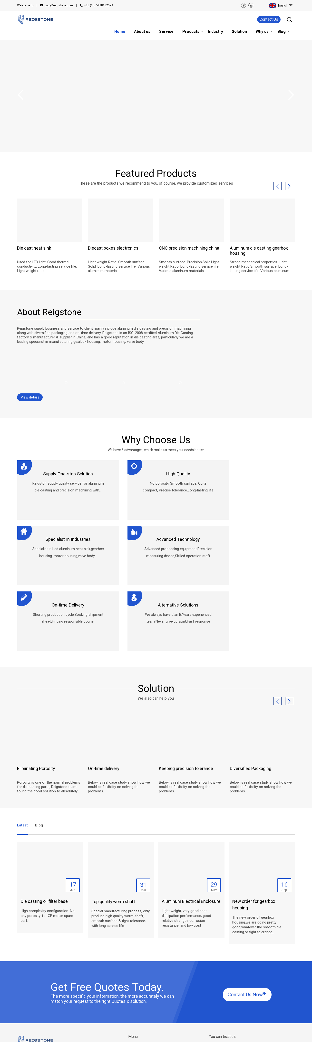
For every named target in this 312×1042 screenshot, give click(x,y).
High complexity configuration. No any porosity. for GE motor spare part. (48, 848)
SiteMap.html (85, 1035)
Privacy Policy (155, 1035)
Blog (163, 993)
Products (135, 999)
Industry (134, 1004)
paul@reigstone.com (59, 5)
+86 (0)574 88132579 (98, 5)
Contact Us (269, 19)
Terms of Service (129, 1035)
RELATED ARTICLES (59, 1035)
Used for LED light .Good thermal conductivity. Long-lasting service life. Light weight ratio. (47, 266)
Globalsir (288, 1035)
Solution (166, 981)
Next (291, 95)
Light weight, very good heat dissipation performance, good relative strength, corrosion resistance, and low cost (186, 850)
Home (132, 981)
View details (30, 395)
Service (134, 993)
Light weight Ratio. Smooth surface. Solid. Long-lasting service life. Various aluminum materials (119, 266)
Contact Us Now (245, 927)
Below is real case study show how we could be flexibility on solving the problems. (119, 721)
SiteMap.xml (106, 1035)
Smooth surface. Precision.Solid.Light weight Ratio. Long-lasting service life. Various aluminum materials (189, 266)
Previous (21, 95)
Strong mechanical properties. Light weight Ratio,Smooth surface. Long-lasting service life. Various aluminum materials (259, 266)
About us (135, 987)
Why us (165, 987)
